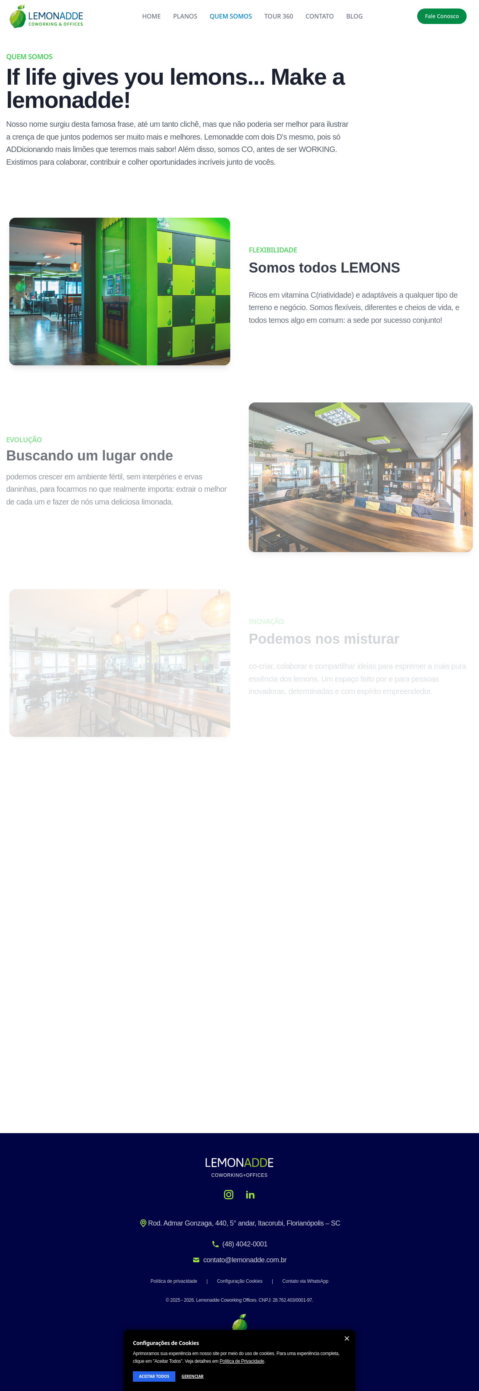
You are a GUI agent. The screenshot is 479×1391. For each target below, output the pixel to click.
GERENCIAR (193, 1376)
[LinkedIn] (250, 1194)
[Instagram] (229, 1194)
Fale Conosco (442, 16)
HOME (151, 16)
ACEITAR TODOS (154, 1376)
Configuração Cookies (240, 1281)
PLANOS (185, 16)
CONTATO (320, 16)
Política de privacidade (174, 1281)
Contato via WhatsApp (305, 1281)
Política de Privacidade (242, 1361)
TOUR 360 (278, 16)
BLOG (354, 16)
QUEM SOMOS (231, 16)
